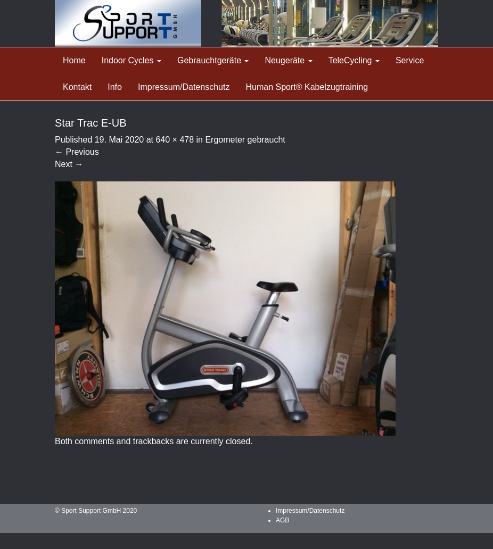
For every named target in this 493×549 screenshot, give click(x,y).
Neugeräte (288, 60)
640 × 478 (174, 139)
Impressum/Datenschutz (184, 86)
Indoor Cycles (131, 60)
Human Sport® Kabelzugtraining (306, 86)
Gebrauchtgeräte (213, 60)
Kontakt (77, 86)
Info (115, 86)
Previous (77, 151)
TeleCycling (354, 60)
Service (410, 60)
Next (69, 164)
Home (74, 60)
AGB (282, 520)
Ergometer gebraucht (245, 139)
